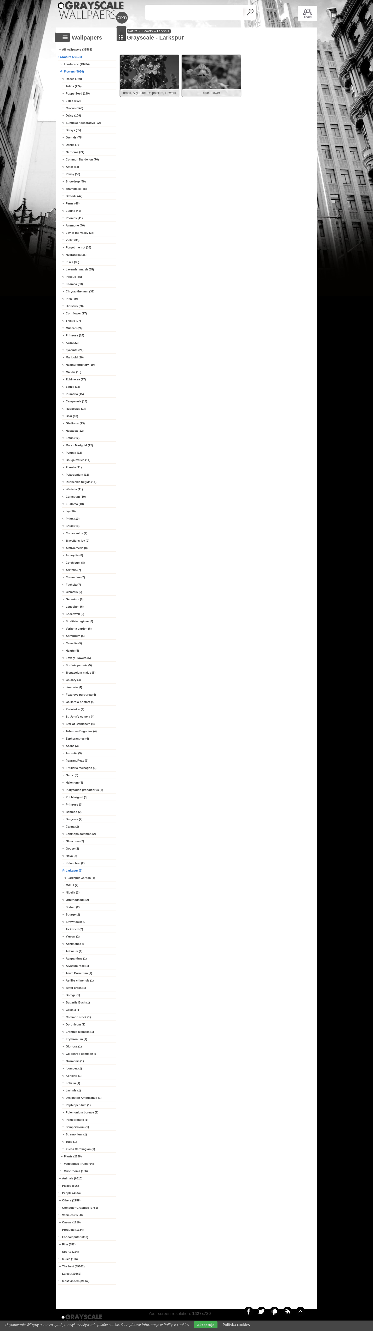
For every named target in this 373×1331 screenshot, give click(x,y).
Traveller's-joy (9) (77, 540)
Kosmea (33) (74, 284)
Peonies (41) (74, 218)
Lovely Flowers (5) (78, 657)
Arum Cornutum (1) (79, 973)
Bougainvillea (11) (78, 460)
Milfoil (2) (72, 885)
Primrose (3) (74, 804)
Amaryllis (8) (74, 555)
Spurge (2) (73, 914)
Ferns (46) (73, 203)
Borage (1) (73, 995)
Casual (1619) (71, 1222)
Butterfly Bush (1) (78, 1002)
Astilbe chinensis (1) (80, 980)
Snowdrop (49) (76, 181)
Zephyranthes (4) (77, 738)
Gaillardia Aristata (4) (80, 701)
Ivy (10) (71, 511)
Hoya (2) (71, 855)
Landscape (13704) (77, 64)
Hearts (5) (72, 650)
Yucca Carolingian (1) (80, 1149)
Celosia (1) (73, 1009)
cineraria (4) (74, 687)
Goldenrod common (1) (81, 1053)
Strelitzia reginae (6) (79, 621)
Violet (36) (72, 240)
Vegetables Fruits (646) (79, 1163)
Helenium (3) (74, 782)
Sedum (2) (73, 907)
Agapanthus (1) (76, 958)
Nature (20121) (72, 56)
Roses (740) (74, 78)
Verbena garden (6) (79, 628)
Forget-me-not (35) (78, 247)
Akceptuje (205, 1324)
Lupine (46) (73, 210)
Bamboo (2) (74, 811)
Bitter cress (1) (76, 987)
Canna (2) (72, 826)
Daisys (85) (73, 130)
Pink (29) (72, 298)
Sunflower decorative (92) (83, 122)
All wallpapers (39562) (77, 49)
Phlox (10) (73, 518)
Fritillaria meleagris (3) (81, 767)
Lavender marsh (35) (80, 269)
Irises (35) (72, 262)
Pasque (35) (74, 276)
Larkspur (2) (74, 870)
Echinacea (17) (76, 379)
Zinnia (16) (73, 386)
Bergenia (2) (74, 819)
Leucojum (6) (75, 606)
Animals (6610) (72, 1178)
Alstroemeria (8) (77, 548)
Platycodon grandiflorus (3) (84, 789)
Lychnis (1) (73, 1090)
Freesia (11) (74, 467)
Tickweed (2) (74, 929)
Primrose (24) (75, 335)
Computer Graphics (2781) (80, 1207)
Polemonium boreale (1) (82, 1112)
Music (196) (70, 1259)
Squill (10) (73, 526)
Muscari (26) (74, 328)
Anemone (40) (75, 225)
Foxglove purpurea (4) (81, 694)
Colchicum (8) (75, 562)
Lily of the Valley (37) (80, 232)
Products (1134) (73, 1229)
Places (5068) (71, 1185)
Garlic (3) (72, 775)
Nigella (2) (73, 892)
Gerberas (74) (75, 152)
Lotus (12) (73, 438)
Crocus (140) (74, 108)
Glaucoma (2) (75, 841)
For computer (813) (75, 1237)
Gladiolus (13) (75, 423)
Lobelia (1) (73, 1083)
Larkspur (163, 31)
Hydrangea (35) (76, 254)
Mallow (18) (73, 372)
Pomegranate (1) (77, 1119)
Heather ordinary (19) (80, 364)
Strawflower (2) (76, 921)
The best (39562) (73, 1266)
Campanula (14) (76, 401)
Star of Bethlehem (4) (80, 723)
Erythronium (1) (76, 1039)
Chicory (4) (73, 679)
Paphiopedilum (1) (78, 1105)
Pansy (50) (73, 174)
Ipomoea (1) (74, 1068)
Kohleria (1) (74, 1075)
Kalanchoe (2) (75, 863)
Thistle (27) (73, 320)
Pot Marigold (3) (77, 797)
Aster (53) (72, 166)
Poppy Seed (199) (78, 93)
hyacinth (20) (75, 350)
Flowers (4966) (74, 71)
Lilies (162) (73, 100)
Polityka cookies (236, 1324)
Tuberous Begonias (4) (81, 731)
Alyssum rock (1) (77, 965)
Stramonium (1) (76, 1134)
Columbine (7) (75, 577)
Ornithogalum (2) (77, 899)
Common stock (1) (78, 1017)
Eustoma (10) (75, 504)
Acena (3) (72, 745)
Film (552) (69, 1244)
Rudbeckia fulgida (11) (81, 482)
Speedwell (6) (75, 613)
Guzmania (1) (75, 1061)
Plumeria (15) (75, 394)
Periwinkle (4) (75, 709)
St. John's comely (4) (80, 716)
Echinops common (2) (81, 833)
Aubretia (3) (74, 753)
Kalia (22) (72, 342)
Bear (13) (72, 416)
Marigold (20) (75, 357)
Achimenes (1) (75, 943)
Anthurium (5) (75, 635)
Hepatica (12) (75, 430)
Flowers (147, 31)
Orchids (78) (74, 137)
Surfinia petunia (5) (79, 665)
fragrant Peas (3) (77, 760)
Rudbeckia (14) (76, 408)
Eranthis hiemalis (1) (80, 1031)
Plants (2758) (73, 1156)
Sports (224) (70, 1251)
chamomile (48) (76, 188)
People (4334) (71, 1193)
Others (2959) (71, 1200)
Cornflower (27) (76, 313)
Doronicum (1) (75, 1024)
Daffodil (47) (74, 196)
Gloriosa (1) (74, 1046)
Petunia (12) (74, 452)
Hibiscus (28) (75, 306)
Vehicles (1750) (72, 1215)
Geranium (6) (75, 599)
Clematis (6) (74, 592)
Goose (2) (72, 848)
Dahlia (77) (73, 144)
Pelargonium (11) (77, 474)
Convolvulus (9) (77, 533)
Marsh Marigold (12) (79, 445)
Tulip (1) (71, 1141)
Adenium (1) (74, 951)
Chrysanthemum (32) (80, 291)
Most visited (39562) (76, 1281)
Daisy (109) (73, 115)
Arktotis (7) (73, 570)
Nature (132, 31)
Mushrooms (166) (76, 1171)
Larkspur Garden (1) (81, 877)
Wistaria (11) (74, 489)
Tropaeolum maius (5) (81, 672)
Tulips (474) (74, 86)
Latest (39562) (71, 1273)
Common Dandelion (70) (82, 159)
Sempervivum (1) (77, 1127)
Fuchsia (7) (73, 584)
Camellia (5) (74, 643)
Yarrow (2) (73, 936)
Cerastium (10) (76, 496)
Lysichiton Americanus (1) (84, 1097)
